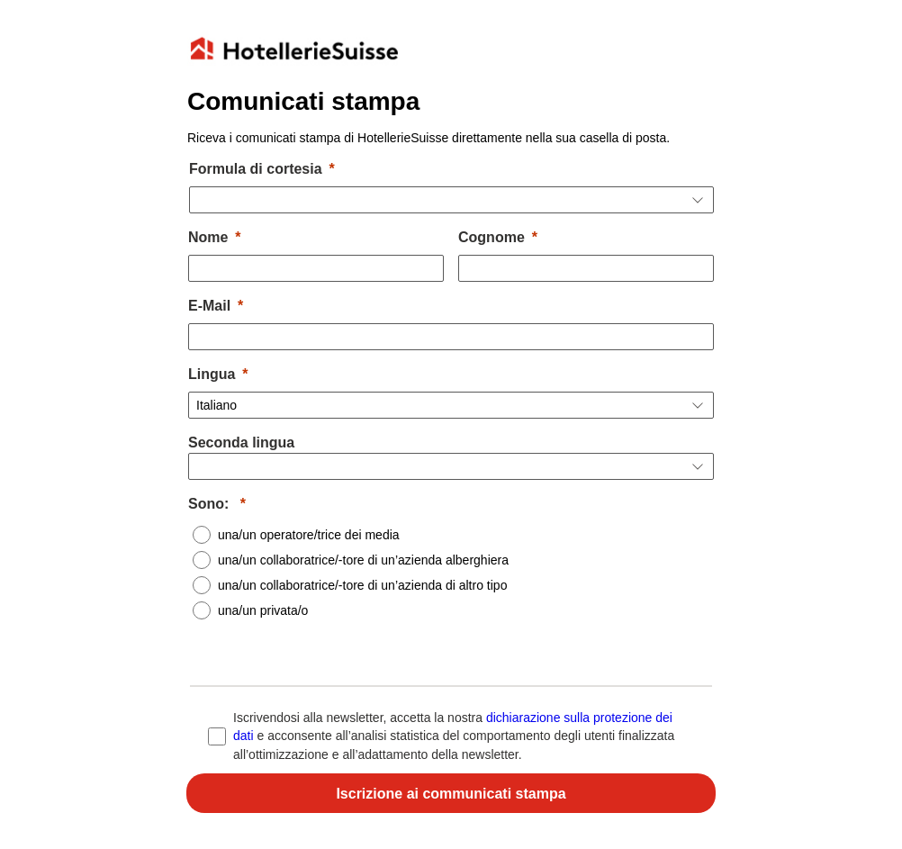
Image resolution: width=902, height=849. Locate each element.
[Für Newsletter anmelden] (451, 793)
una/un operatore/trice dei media (309, 535)
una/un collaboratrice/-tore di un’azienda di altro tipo (362, 585)
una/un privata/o (263, 610)
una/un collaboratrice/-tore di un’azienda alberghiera (363, 560)
